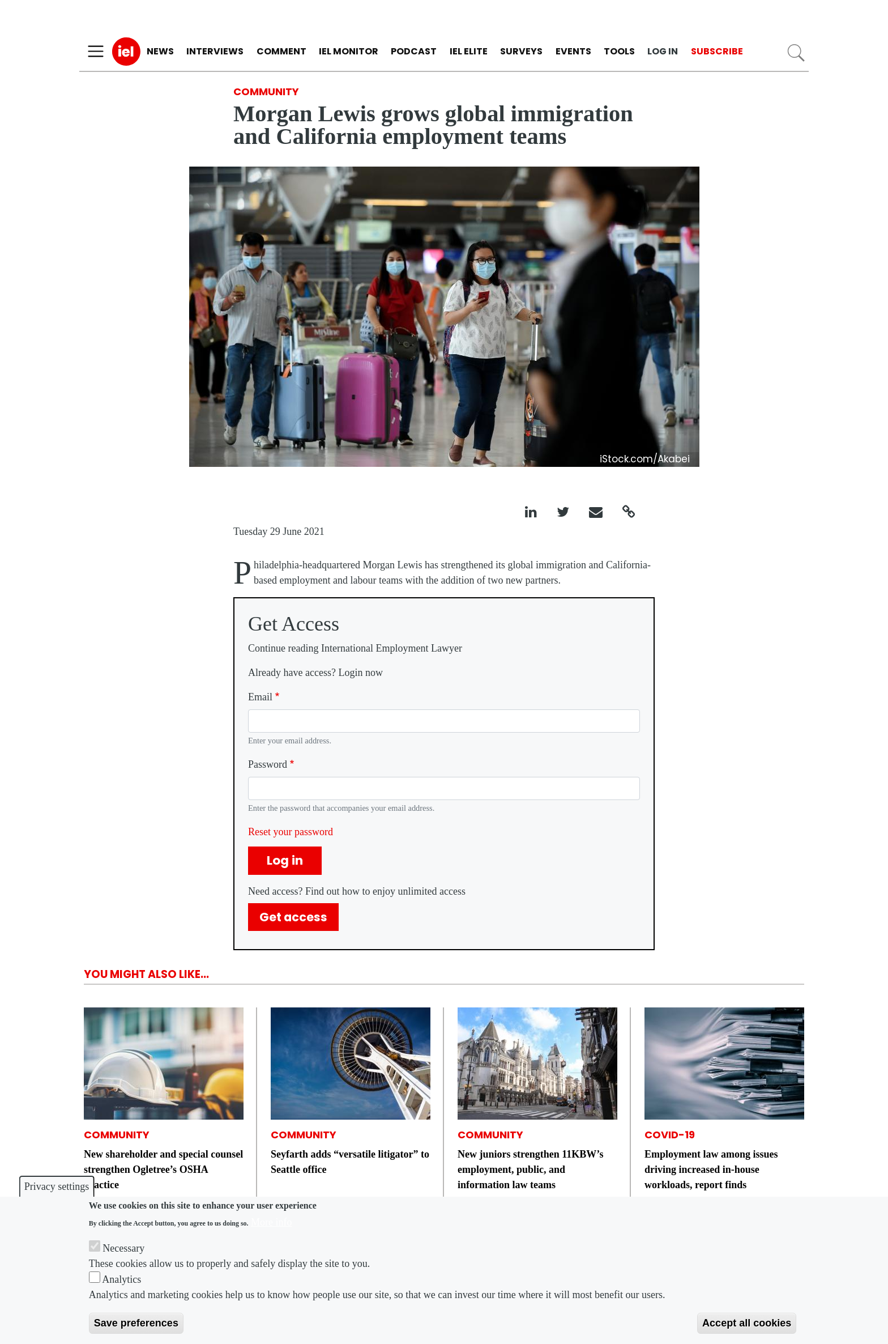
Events (573, 51)
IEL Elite (469, 51)
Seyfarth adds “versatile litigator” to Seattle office (350, 1162)
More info (271, 1222)
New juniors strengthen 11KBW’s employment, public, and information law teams (531, 1169)
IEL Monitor (348, 51)
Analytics (121, 1279)
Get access (293, 917)
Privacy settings (56, 1186)
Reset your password (290, 831)
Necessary (123, 1248)
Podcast (414, 51)
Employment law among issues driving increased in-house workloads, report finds (711, 1169)
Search (796, 53)
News (160, 51)
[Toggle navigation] (95, 51)
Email (260, 697)
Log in (662, 51)
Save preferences (136, 1323)
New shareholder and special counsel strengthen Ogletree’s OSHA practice (163, 1169)
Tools (619, 51)
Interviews (215, 51)
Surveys (521, 51)
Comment (281, 51)
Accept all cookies (746, 1323)
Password (267, 764)
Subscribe (717, 51)
